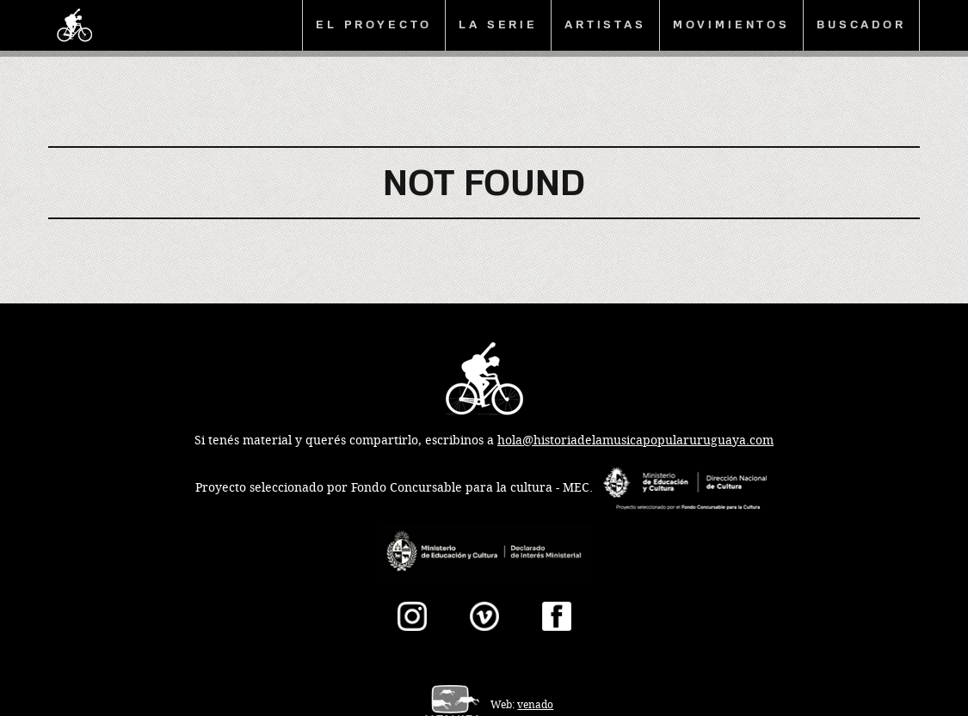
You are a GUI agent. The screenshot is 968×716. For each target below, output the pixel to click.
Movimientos (731, 24)
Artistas (605, 24)
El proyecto (374, 24)
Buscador (861, 24)
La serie (498, 24)
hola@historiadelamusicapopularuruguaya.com (635, 440)
